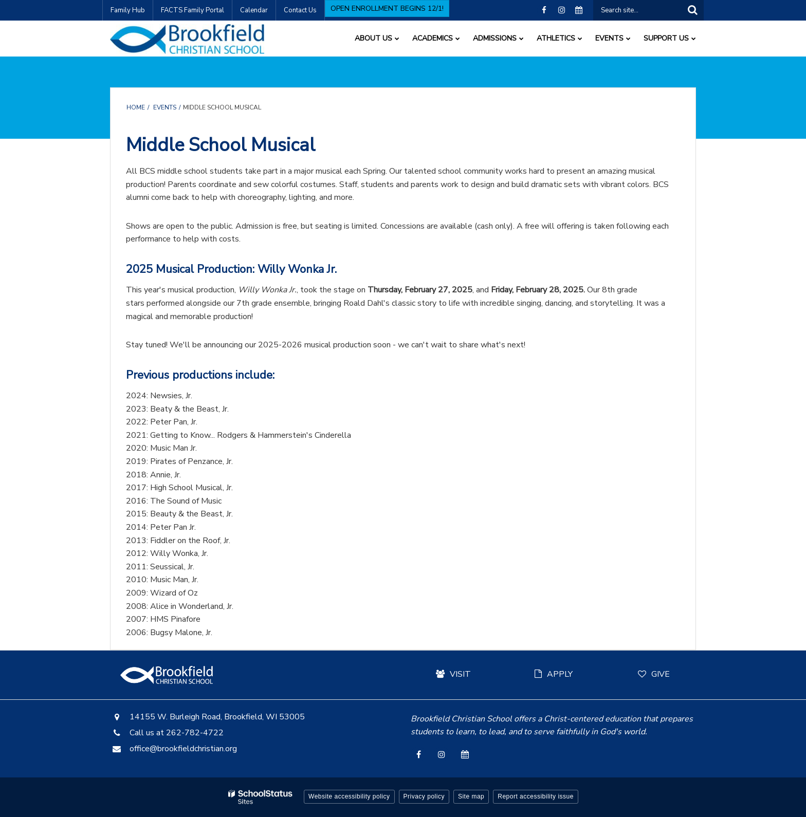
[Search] (692, 10)
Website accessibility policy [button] (349, 796)
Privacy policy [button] (424, 796)
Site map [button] (471, 796)
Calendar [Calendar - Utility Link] (254, 10)
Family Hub (128, 10)
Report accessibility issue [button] (536, 796)
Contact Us (300, 10)
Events (164, 107)
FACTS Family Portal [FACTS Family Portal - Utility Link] (192, 10)
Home (135, 107)
